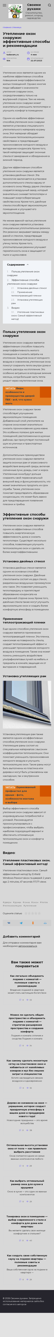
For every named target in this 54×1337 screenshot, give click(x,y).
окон (35, 926)
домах (18, 926)
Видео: (15, 308)
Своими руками (34, 7)
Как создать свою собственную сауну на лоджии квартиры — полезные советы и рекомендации (27, 1284)
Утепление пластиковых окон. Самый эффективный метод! (27, 315)
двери (7, 926)
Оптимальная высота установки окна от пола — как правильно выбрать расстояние (27, 1172)
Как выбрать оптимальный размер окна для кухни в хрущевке (27, 1208)
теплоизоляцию (13, 930)
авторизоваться (27, 970)
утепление (30, 930)
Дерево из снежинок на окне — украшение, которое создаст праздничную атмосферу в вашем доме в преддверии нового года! (27, 1134)
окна (27, 926)
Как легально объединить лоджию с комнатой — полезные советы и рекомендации (27, 1005)
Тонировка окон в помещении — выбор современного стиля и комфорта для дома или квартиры (27, 1245)
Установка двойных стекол (32, 288)
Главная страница (12, 27)
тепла (45, 926)
